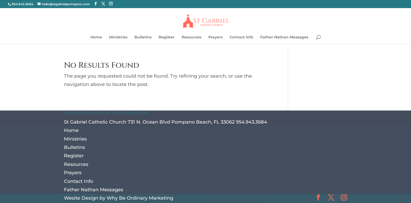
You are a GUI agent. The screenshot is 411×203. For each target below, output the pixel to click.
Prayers (215, 37)
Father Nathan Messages (284, 37)
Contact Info (241, 37)
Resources (191, 37)
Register (167, 37)
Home (96, 37)
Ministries (118, 37)
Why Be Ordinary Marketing (140, 198)
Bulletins (143, 37)
